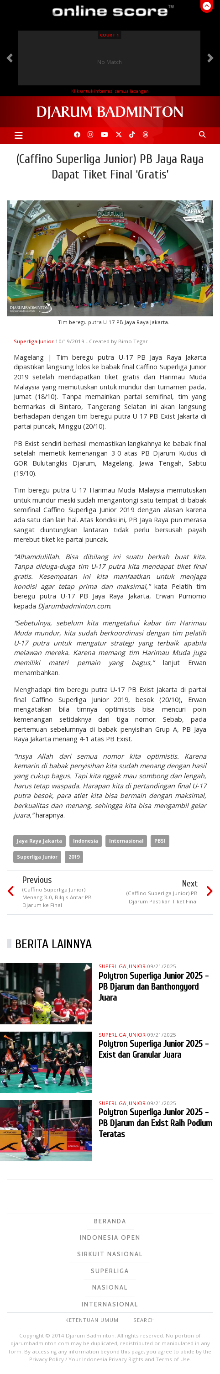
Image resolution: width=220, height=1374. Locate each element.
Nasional (110, 1287)
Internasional (126, 840)
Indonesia (85, 840)
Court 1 (109, 35)
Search (144, 1319)
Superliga (110, 1270)
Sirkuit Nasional (110, 1254)
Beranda (110, 1221)
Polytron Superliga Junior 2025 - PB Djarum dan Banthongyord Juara (154, 986)
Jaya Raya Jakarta (39, 840)
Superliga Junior (34, 341)
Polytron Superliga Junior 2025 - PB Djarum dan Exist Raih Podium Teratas (155, 1123)
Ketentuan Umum (92, 1319)
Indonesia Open (110, 1237)
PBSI (160, 840)
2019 (73, 856)
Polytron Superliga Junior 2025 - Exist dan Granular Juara (154, 1049)
